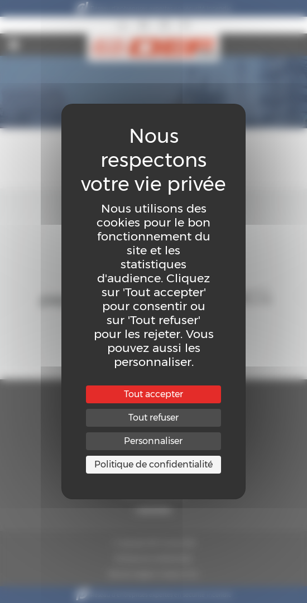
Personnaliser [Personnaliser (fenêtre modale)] (153, 441)
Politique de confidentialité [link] (153, 464)
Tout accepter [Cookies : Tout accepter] (153, 394)
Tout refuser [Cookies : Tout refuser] (153, 417)
